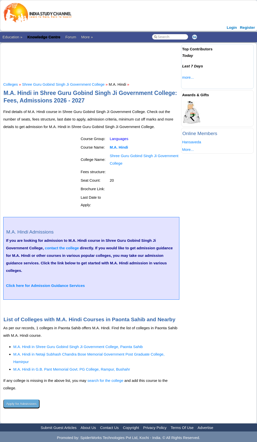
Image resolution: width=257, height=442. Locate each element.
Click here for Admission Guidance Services (45, 285)
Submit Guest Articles (58, 427)
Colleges (10, 84)
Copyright (131, 427)
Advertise (205, 427)
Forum (70, 37)
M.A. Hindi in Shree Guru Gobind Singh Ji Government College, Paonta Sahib (78, 347)
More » (87, 37)
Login (232, 27)
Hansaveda (191, 142)
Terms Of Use (182, 427)
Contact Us (109, 427)
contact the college (62, 248)
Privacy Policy (155, 427)
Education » (12, 37)
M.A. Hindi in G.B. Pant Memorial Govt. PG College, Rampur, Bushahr (71, 369)
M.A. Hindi (119, 147)
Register (247, 27)
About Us (88, 427)
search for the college (105, 380)
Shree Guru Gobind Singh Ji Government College (63, 84)
